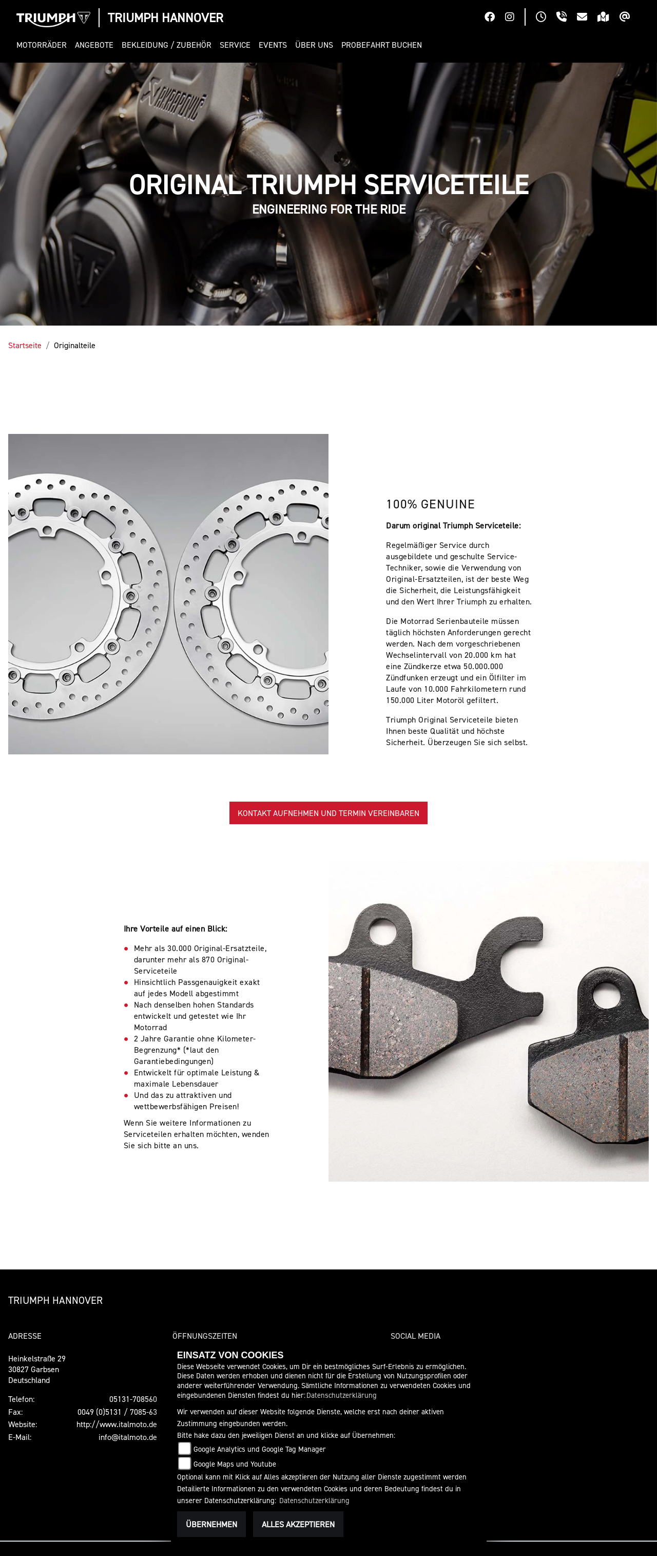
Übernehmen (211, 1524)
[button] (43, 44)
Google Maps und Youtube (235, 1463)
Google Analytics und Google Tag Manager (260, 1449)
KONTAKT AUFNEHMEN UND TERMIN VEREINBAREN (328, 813)
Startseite (25, 345)
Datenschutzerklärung (341, 1395)
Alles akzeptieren (298, 1524)
